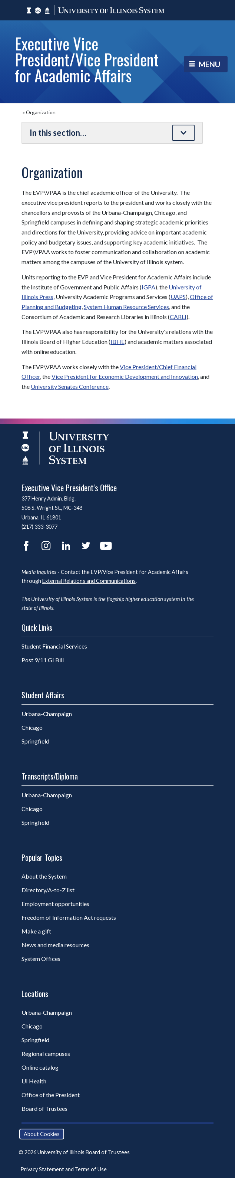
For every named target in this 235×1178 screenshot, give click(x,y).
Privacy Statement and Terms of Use (63, 1169)
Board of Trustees (44, 1108)
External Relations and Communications (89, 581)
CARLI (178, 316)
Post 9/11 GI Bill (42, 659)
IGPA (148, 287)
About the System (44, 876)
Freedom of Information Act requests (68, 917)
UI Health (33, 1081)
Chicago (51, 727)
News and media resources (55, 944)
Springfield (54, 741)
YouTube (106, 546)
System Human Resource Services (126, 306)
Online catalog (40, 1067)
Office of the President (50, 1094)
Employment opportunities (55, 903)
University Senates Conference (70, 386)
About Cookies (42, 1134)
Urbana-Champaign (65, 713)
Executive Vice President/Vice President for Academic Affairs (87, 59)
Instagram (46, 546)
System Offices (40, 958)
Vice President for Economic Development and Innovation (125, 376)
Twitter (86, 546)
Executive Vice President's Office (69, 487)
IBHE (117, 341)
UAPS (178, 296)
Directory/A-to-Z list (48, 889)
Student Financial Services (54, 646)
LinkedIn (66, 546)
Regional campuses (45, 1053)
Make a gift (36, 931)
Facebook (26, 546)
